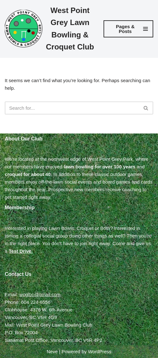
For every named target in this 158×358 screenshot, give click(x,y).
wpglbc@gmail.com (39, 294)
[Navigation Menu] (128, 28)
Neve (52, 351)
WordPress (99, 351)
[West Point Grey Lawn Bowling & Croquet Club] (49, 28)
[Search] (72, 107)
